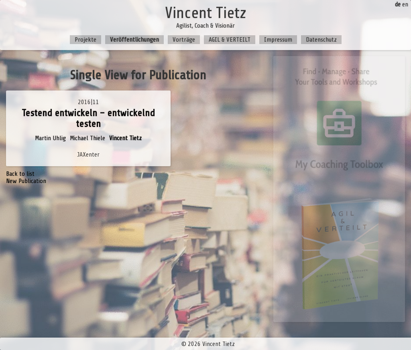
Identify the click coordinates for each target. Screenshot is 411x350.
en (405, 4)
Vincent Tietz (125, 138)
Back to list (20, 173)
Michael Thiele (87, 138)
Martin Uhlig (50, 138)
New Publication (26, 181)
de (398, 4)
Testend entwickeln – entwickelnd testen (88, 118)
